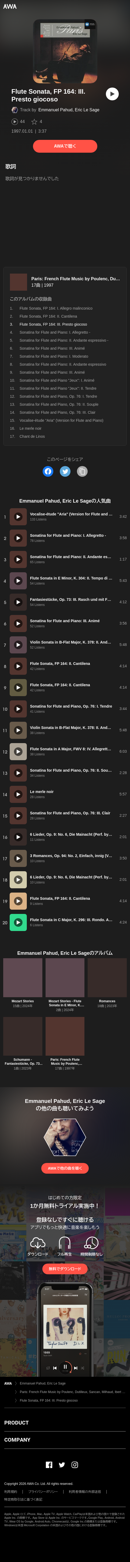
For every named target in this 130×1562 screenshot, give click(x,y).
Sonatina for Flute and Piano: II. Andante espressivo (63, 364)
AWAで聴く (65, 146)
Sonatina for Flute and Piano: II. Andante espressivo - (64, 340)
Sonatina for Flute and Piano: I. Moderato (54, 356)
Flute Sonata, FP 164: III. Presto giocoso (49, 1400)
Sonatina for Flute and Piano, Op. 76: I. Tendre (58, 396)
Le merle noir (31, 428)
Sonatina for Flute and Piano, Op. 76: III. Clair (57, 412)
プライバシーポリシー (43, 1492)
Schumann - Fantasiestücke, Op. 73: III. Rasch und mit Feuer (23, 1064)
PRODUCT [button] (16, 1422)
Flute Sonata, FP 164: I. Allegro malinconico (56, 308)
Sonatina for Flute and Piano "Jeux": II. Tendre (58, 388)
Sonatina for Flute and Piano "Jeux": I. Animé (57, 380)
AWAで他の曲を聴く (65, 1168)
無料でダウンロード (65, 1269)
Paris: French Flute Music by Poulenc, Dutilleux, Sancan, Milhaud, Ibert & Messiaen (73, 1392)
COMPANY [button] (17, 1440)
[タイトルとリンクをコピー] (82, 471)
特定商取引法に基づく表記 (23, 1499)
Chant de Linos (32, 436)
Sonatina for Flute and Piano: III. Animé (52, 348)
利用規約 (10, 1492)
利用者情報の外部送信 (85, 1492)
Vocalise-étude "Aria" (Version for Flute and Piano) (61, 420)
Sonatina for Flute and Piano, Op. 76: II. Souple (59, 404)
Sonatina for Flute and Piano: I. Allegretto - (55, 332)
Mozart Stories (23, 1001)
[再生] (112, 94)
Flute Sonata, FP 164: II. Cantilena (48, 316)
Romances (107, 1001)
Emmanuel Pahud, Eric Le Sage (68, 110)
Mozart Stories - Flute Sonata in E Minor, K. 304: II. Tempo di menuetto (65, 1007)
